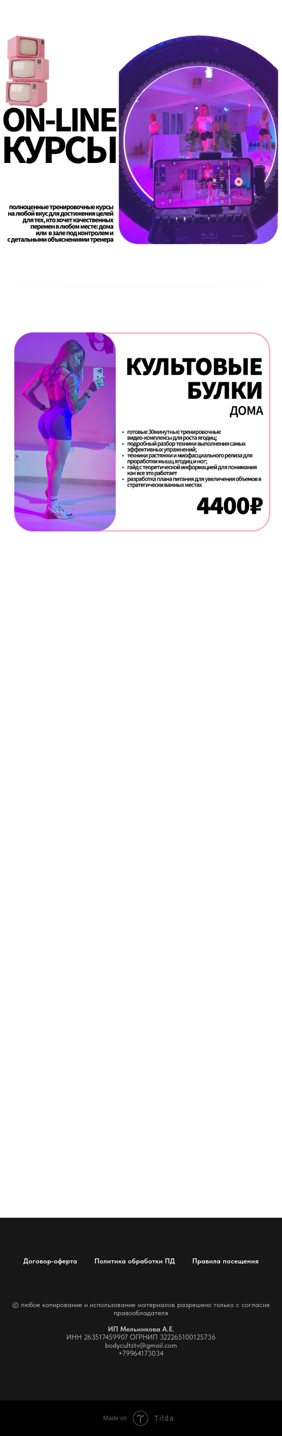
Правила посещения (225, 1261)
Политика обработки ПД (134, 1261)
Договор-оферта (50, 1261)
